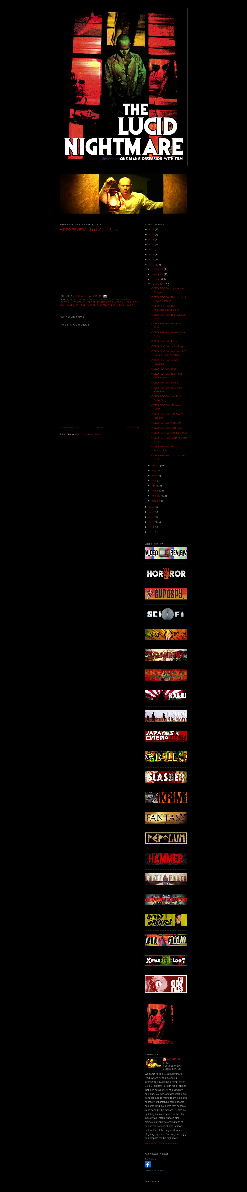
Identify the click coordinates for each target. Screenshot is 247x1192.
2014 (152, 511)
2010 (152, 532)
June (155, 475)
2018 (152, 254)
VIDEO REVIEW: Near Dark (166, 422)
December (158, 269)
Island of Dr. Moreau (110, 302)
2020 (152, 244)
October (156, 279)
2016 (152, 264)
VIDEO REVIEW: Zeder (164, 368)
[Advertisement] (105, 417)
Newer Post (66, 427)
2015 (152, 506)
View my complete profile (161, 1144)
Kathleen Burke (85, 305)
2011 (152, 526)
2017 (152, 259)
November (158, 274)
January (156, 500)
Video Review (125, 305)
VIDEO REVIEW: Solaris (164, 382)
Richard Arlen (106, 305)
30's (78, 299)
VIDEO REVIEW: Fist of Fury (167, 346)
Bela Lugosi (90, 299)
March (155, 490)
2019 (152, 249)
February (157, 495)
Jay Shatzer (174, 1059)
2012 (152, 521)
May (154, 480)
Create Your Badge (154, 1170)
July (154, 470)
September (158, 284)
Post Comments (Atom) (88, 434)
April (154, 485)
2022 (152, 234)
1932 (72, 299)
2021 (152, 239)
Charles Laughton (111, 299)
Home (100, 427)
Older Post (133, 427)
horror (91, 302)
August (156, 465)
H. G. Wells (78, 302)
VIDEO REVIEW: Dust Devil (166, 427)
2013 (152, 516)
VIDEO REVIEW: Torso (164, 341)
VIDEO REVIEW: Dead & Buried (169, 432)
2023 (152, 229)
